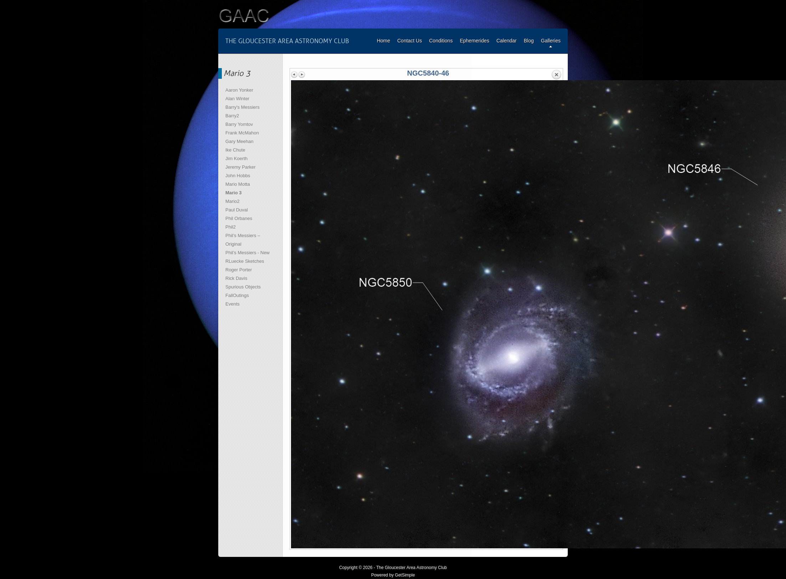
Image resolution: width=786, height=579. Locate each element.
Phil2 (230, 227)
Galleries (551, 40)
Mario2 (232, 201)
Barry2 (232, 115)
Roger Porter (238, 269)
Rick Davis (236, 278)
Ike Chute (235, 150)
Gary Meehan (239, 141)
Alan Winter (237, 98)
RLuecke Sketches (244, 261)
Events (232, 304)
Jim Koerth (236, 158)
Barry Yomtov (239, 124)
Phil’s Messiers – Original (242, 240)
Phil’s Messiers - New (247, 252)
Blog (529, 40)
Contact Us (409, 40)
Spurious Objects (243, 287)
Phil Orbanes (238, 218)
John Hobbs (237, 175)
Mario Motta (237, 184)
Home (383, 40)
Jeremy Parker (240, 167)
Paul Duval (236, 209)
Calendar (506, 40)
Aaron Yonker (239, 90)
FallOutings (237, 295)
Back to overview (556, 75)
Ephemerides (474, 40)
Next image (301, 74)
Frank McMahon (242, 132)
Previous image (294, 74)
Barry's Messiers (242, 107)
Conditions (441, 40)
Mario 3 (233, 192)
